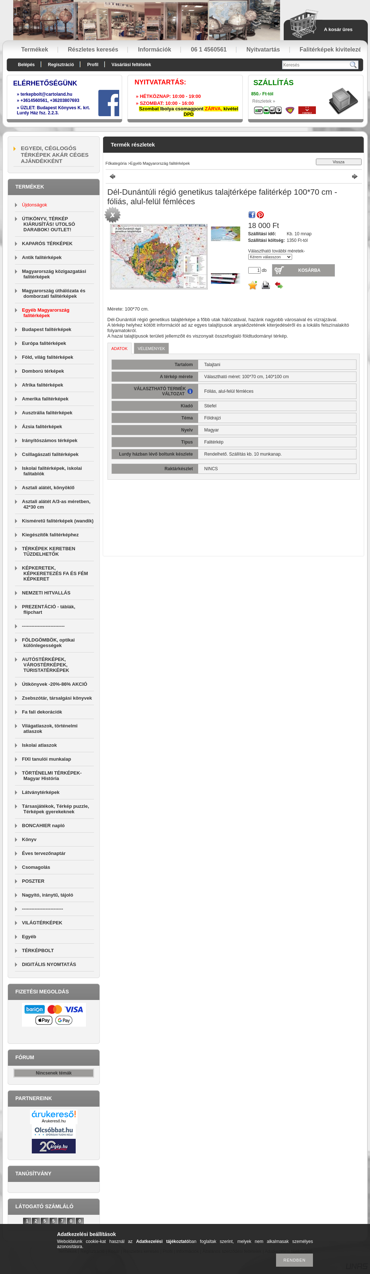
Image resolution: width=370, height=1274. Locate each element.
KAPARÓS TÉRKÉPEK (47, 243)
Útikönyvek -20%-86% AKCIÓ (54, 684)
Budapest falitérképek (46, 329)
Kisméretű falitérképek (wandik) (58, 521)
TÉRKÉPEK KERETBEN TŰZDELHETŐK (48, 551)
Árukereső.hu (53, 1121)
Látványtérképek (41, 792)
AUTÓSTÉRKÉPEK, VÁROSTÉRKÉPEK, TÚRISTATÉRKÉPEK (45, 665)
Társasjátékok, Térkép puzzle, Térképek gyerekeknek (55, 808)
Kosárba (309, 270)
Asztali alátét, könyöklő (48, 487)
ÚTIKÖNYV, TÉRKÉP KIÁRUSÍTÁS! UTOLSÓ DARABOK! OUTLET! (48, 224)
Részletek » (263, 101)
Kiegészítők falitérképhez (50, 534)
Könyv (29, 839)
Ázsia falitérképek (42, 426)
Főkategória (116, 163)
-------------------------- (42, 909)
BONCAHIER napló (43, 825)
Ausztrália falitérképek (47, 412)
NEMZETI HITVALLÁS (46, 593)
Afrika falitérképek (42, 385)
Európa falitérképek (44, 343)
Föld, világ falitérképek (47, 357)
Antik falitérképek (41, 257)
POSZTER (33, 881)
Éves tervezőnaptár (43, 853)
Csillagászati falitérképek (50, 454)
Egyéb (29, 936)
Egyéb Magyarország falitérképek (45, 312)
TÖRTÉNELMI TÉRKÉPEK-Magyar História (52, 775)
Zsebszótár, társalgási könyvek (57, 698)
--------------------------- (43, 626)
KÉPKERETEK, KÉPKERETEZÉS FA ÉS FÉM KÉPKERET (55, 573)
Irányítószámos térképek (50, 440)
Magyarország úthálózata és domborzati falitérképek (53, 293)
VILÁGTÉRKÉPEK (42, 922)
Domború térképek (43, 371)
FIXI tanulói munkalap (46, 759)
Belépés (26, 64)
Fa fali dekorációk (42, 712)
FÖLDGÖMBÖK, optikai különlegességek (48, 642)
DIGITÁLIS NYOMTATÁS (49, 964)
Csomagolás (36, 867)
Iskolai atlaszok (39, 745)
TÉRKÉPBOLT (38, 950)
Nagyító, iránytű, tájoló (47, 895)
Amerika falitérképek (45, 399)
